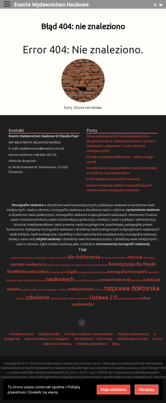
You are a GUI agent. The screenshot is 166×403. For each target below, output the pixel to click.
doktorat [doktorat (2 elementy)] (134, 257)
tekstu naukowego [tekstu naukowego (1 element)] (79, 298)
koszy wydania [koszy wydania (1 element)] (57, 272)
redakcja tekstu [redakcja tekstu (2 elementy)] (81, 289)
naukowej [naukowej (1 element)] (40, 280)
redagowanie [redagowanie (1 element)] (49, 289)
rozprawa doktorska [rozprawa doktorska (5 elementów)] (131, 288)
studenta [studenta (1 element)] (20, 298)
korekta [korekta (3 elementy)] (15, 271)
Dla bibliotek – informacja (93, 339)
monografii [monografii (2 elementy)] (137, 272)
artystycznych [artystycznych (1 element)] (40, 257)
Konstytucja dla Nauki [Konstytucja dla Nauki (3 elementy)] (132, 264)
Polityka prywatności (91, 344)
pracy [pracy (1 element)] (95, 280)
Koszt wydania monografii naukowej (113, 179)
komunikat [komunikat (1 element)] (88, 265)
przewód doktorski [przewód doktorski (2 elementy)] (115, 280)
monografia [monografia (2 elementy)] (117, 272)
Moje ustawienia (113, 390)
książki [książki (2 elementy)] (71, 272)
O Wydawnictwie (21, 334)
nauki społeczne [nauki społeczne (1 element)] (25, 280)
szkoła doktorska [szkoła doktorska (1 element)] (59, 298)
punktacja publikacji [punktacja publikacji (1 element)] (31, 289)
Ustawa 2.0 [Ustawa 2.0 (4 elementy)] (103, 297)
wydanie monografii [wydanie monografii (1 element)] (128, 298)
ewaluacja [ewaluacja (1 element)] (64, 265)
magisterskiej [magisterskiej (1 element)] (99, 272)
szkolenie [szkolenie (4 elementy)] (38, 297)
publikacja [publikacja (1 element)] (137, 280)
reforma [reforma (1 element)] (98, 289)
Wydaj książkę (49, 334)
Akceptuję (146, 390)
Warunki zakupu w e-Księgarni (47, 339)
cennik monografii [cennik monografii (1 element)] (57, 257)
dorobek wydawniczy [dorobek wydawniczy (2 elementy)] (29, 264)
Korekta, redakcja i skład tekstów (88, 334)
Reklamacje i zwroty (132, 339)
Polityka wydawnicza (133, 334)
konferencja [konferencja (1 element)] (101, 265)
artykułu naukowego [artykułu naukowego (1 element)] (21, 257)
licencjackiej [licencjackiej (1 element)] (84, 272)
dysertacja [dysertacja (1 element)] (53, 265)
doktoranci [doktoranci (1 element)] (121, 257)
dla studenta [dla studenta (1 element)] (108, 257)
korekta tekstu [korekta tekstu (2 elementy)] (37, 272)
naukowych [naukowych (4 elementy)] (60, 279)
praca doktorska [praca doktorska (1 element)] (83, 280)
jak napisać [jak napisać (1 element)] (76, 265)
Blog (115, 344)
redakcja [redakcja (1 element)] (62, 289)
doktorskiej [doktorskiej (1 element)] (149, 257)
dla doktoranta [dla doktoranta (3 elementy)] (84, 256)
